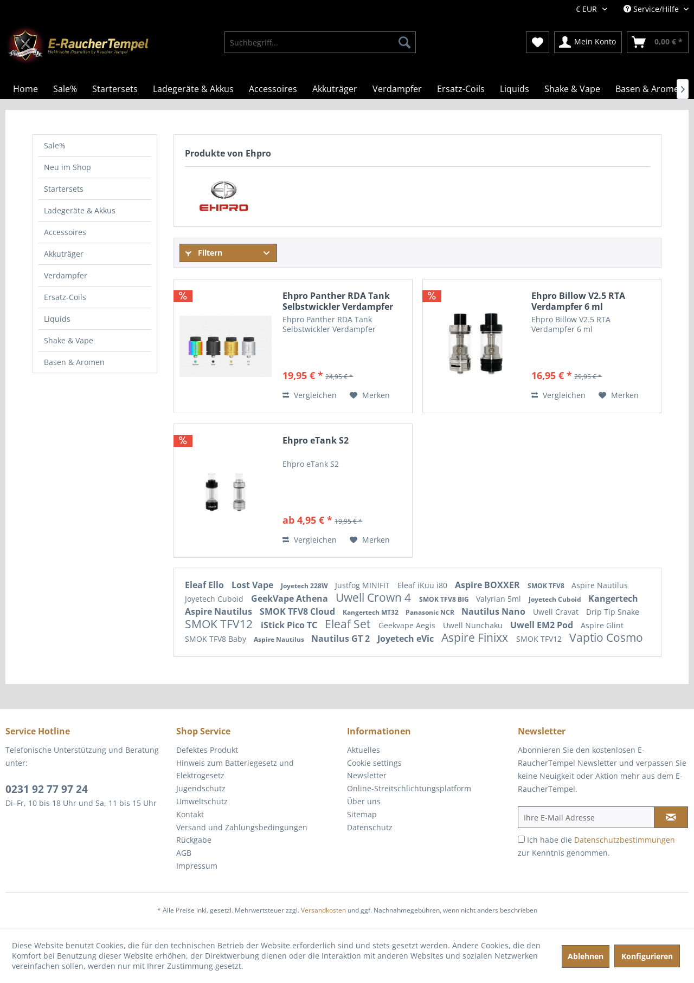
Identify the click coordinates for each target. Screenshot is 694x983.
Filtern (203, 253)
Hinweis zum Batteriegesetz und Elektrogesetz (235, 769)
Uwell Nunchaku (474, 625)
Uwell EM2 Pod (542, 625)
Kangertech (613, 598)
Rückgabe (193, 840)
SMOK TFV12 (220, 624)
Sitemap (362, 814)
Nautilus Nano (494, 611)
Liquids (57, 319)
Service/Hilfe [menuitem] (652, 9)
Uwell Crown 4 (375, 597)
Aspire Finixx (476, 637)
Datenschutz (370, 827)
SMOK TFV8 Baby (216, 639)
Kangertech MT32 (371, 612)
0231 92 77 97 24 (46, 789)
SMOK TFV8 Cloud (298, 611)
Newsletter (367, 775)
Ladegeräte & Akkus (79, 210)
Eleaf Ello (205, 585)
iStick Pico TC (290, 625)
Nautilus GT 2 (341, 639)
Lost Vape (253, 585)
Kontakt (190, 814)
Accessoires (65, 232)
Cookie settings (374, 763)
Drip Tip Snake (612, 612)
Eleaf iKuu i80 (423, 585)
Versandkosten (323, 910)
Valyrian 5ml (499, 599)
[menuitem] (320, 42)
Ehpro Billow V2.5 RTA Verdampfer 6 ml (578, 301)
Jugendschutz (201, 788)
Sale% (55, 145)
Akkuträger (63, 254)
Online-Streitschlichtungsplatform (409, 788)
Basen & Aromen (74, 362)
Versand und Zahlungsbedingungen (241, 827)
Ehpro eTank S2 (315, 440)
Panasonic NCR (431, 612)
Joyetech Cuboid (215, 599)
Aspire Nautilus (599, 585)
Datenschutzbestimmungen (624, 840)
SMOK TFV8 (547, 585)
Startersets (63, 189)
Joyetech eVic (406, 639)
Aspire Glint (602, 625)
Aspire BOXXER (488, 585)
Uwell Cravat (557, 612)
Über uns (364, 801)
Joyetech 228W (305, 585)
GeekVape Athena (290, 598)
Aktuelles (363, 750)
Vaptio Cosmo (606, 637)
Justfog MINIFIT (363, 585)
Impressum (196, 866)
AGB (183, 853)
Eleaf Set (349, 624)
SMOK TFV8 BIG (445, 599)
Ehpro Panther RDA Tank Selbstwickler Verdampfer (337, 301)
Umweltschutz (202, 801)
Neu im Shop (67, 167)
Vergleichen (309, 395)
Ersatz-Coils (65, 297)
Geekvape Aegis (408, 625)
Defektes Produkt (207, 750)
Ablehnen (585, 956)
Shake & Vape (68, 340)
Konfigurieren (647, 956)
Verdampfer (65, 275)
